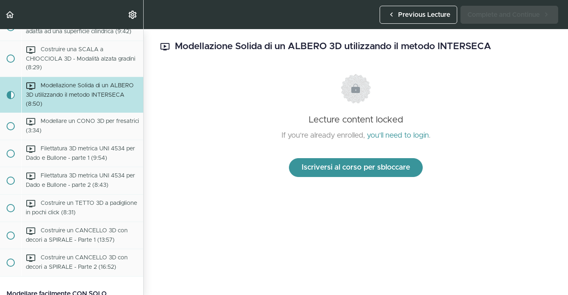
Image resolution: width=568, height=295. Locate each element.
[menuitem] (133, 14)
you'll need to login (398, 135)
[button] (10, 14)
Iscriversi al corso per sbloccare (356, 167)
